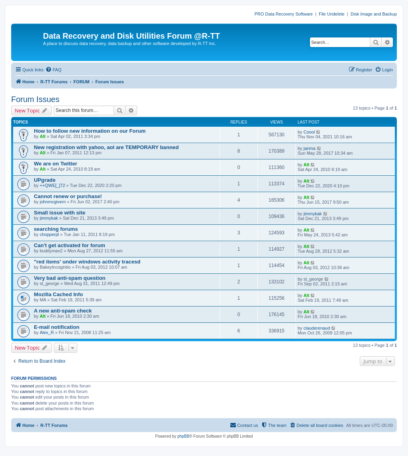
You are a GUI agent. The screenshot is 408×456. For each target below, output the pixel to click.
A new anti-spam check (63, 311)
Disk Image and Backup (374, 14)
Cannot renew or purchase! (68, 196)
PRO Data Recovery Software (284, 14)
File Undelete (332, 14)
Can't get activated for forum (69, 245)
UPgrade (44, 180)
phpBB (183, 436)
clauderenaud (317, 328)
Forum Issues (35, 99)
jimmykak (49, 218)
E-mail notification (56, 327)
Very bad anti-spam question (70, 278)
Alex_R (47, 332)
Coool (309, 132)
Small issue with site (59, 213)
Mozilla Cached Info (58, 294)
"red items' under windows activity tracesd (87, 262)
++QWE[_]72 (52, 185)
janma (310, 148)
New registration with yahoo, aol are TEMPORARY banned (106, 147)
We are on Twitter (55, 164)
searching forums (56, 229)
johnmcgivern (53, 201)
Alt (43, 136)
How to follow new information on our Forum (90, 131)
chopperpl (49, 234)
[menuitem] (53, 70)
